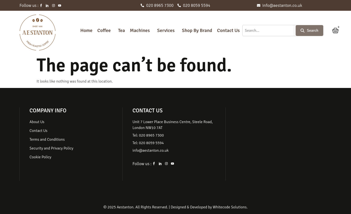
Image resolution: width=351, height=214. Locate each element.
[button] (105, 30)
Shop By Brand (197, 30)
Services (166, 30)
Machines (140, 30)
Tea (121, 30)
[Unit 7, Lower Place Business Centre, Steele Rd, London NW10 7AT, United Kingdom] (277, 144)
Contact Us (228, 30)
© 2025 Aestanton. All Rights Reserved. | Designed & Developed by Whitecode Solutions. (175, 207)
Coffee (104, 30)
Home (86, 30)
